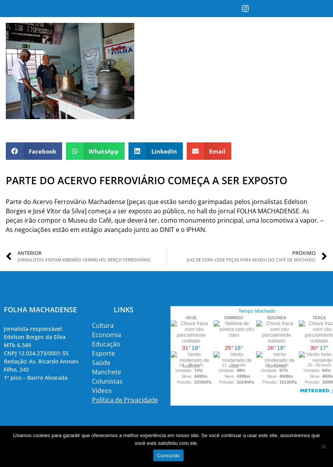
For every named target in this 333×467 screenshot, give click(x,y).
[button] (34, 151)
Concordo (168, 455)
